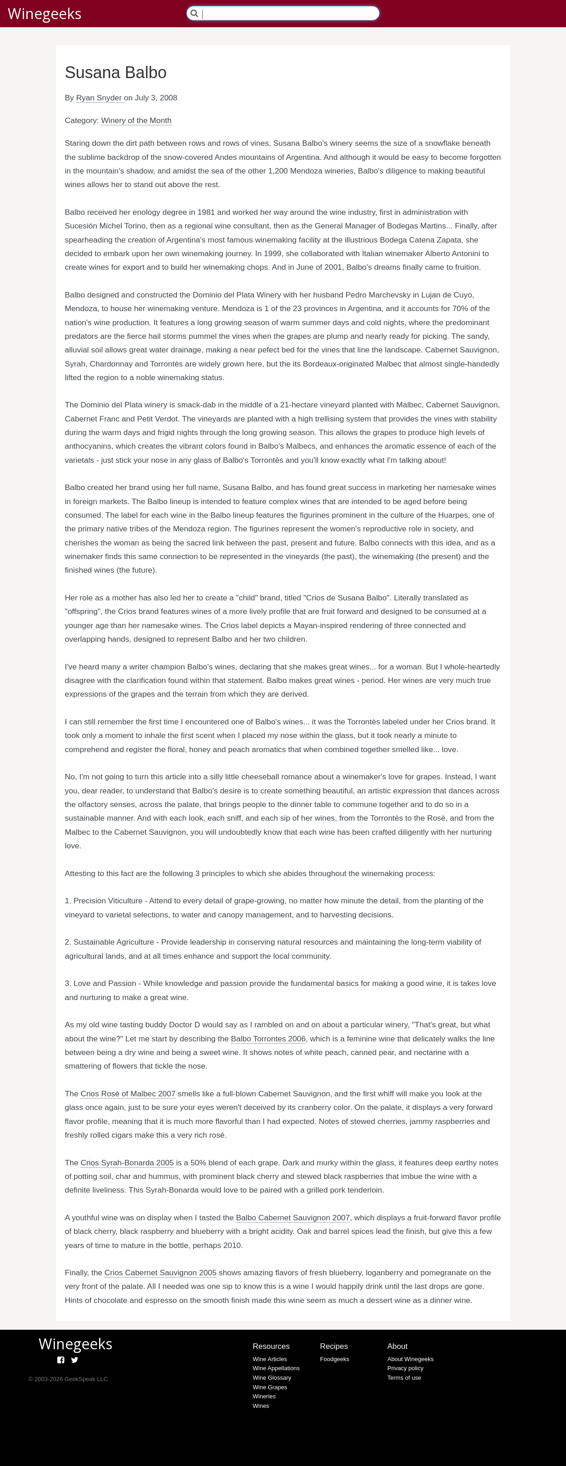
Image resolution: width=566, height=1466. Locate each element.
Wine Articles (270, 1359)
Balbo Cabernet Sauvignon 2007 (293, 1217)
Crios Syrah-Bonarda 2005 (127, 1162)
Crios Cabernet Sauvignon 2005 (161, 1272)
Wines (261, 1405)
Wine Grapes (270, 1387)
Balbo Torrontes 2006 (268, 1038)
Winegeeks (44, 13)
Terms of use (404, 1377)
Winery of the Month (136, 120)
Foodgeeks (334, 1359)
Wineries (264, 1396)
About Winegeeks (410, 1359)
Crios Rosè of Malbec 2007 (127, 1093)
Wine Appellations (276, 1368)
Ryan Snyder (100, 97)
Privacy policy (405, 1368)
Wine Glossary (272, 1377)
